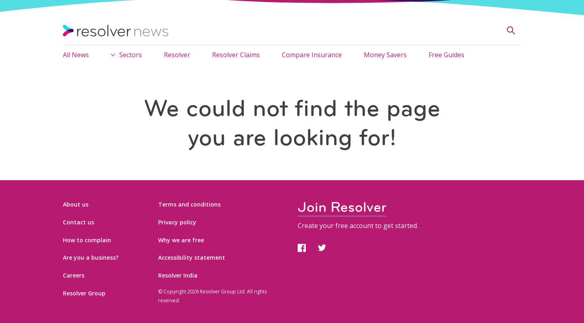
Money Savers (385, 54)
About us (75, 204)
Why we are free (181, 240)
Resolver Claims (236, 54)
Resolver (177, 54)
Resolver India (178, 275)
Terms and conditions (189, 204)
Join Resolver (342, 207)
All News (76, 54)
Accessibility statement (191, 257)
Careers (73, 275)
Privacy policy (177, 222)
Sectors (130, 54)
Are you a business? (90, 257)
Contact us (78, 222)
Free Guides (446, 54)
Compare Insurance (312, 54)
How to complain (87, 240)
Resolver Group (84, 293)
